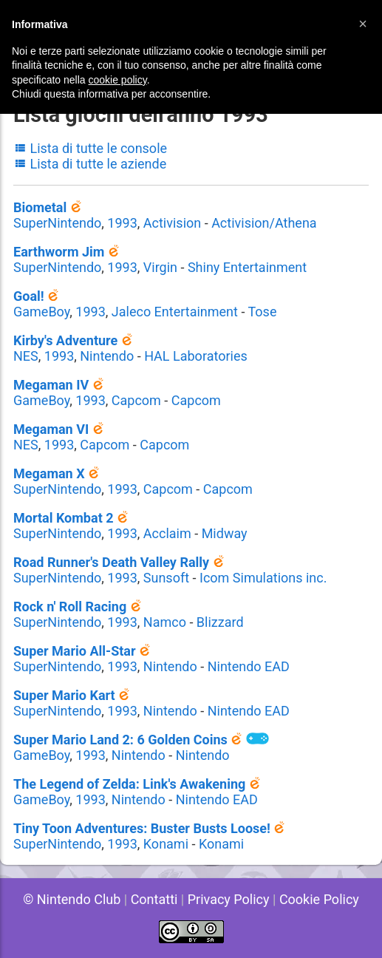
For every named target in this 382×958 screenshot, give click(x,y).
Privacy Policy (229, 899)
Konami (165, 844)
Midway (225, 533)
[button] (363, 23)
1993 (122, 223)
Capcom (136, 400)
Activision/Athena (264, 223)
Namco (164, 622)
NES (25, 356)
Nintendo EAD (249, 666)
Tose (262, 311)
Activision (172, 223)
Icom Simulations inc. (263, 577)
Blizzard (220, 622)
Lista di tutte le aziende (89, 163)
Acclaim (167, 533)
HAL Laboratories (196, 356)
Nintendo (107, 356)
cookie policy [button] (118, 80)
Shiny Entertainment (247, 267)
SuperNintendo (57, 223)
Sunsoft (166, 577)
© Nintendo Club (71, 899)
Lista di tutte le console (90, 148)
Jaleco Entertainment (175, 311)
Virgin (160, 267)
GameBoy (41, 311)
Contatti (154, 899)
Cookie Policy (319, 899)
